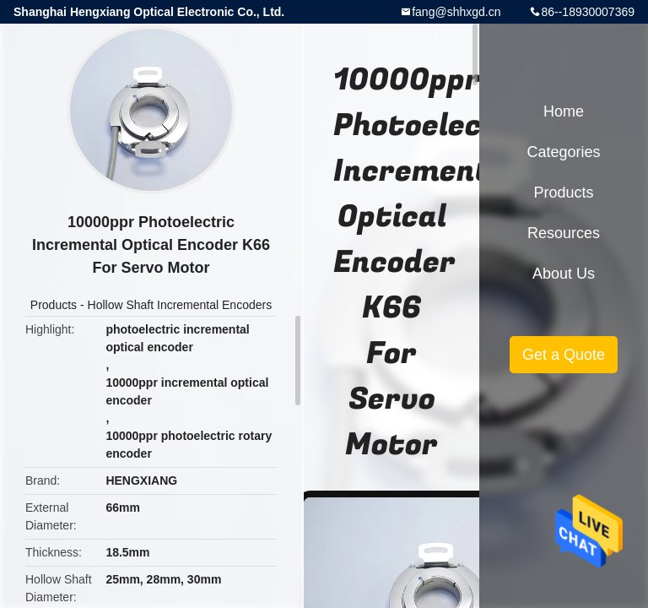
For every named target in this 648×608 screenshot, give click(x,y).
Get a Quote (563, 354)
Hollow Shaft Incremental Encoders (180, 305)
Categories (563, 152)
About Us (563, 273)
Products (53, 305)
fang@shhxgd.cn (456, 12)
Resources (563, 233)
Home (563, 111)
